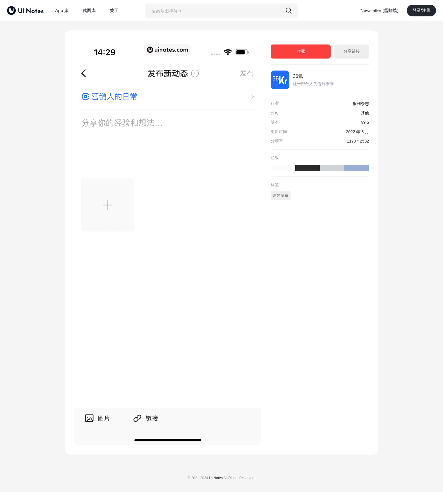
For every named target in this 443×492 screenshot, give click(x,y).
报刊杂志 (361, 103)
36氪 (298, 76)
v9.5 (365, 122)
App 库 (62, 10)
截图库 (89, 10)
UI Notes (216, 478)
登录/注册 (421, 10)
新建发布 (280, 195)
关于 (114, 10)
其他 (365, 113)
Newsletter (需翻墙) (379, 10)
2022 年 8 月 (357, 131)
